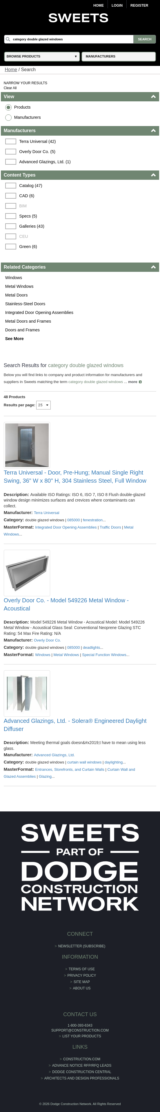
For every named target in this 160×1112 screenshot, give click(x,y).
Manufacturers (27, 117)
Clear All (10, 88)
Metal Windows (19, 286)
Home (98, 5)
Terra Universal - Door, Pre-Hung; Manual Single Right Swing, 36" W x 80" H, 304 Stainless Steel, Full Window (75, 476)
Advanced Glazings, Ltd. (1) (45, 161)
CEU (23, 236)
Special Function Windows (104, 655)
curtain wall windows (84, 762)
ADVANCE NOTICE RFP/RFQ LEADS (81, 1066)
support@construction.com (80, 1030)
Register (139, 5)
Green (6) (28, 246)
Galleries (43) (31, 226)
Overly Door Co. (47, 640)
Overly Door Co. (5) (37, 151)
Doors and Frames (22, 330)
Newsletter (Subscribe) (82, 946)
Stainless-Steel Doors (25, 303)
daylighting (114, 762)
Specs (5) (28, 216)
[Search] (80, 39)
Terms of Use (82, 969)
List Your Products (81, 1036)
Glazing (45, 776)
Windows (13, 277)
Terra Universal (46, 513)
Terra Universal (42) (37, 141)
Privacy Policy (82, 975)
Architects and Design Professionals (81, 1078)
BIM (23, 206)
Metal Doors (16, 295)
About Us (81, 988)
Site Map (82, 982)
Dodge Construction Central (81, 1072)
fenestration (93, 520)
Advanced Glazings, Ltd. (54, 755)
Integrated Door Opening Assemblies (39, 312)
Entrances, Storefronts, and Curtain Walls (69, 769)
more (132, 382)
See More (14, 338)
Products (22, 107)
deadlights (91, 647)
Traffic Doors (110, 527)
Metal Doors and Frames (28, 321)
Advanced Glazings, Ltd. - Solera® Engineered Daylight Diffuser (75, 725)
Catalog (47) (30, 185)
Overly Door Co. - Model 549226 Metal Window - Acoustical (66, 604)
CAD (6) (26, 195)
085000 (73, 520)
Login (117, 5)
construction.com (81, 1059)
